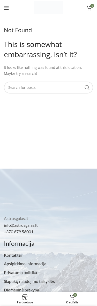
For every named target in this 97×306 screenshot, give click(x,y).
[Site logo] (48, 7)
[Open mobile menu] (6, 8)
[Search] (48, 88)
